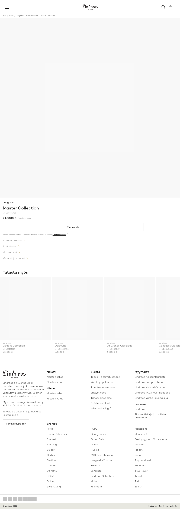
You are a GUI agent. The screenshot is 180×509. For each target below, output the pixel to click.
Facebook (163, 506)
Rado (138, 455)
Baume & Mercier (57, 434)
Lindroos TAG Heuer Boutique (152, 392)
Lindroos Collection (102, 476)
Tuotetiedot (10, 246)
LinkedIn (173, 506)
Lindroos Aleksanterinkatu (150, 376)
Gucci (94, 444)
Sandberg (140, 465)
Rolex (50, 428)
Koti (4, 15)
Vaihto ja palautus (101, 382)
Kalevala (96, 465)
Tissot (138, 476)
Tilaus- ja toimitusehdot (105, 376)
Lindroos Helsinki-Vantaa (150, 387)
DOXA (50, 476)
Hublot (95, 449)
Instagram (153, 506)
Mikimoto (96, 486)
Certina (51, 460)
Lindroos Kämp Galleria (149, 382)
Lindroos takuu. (59, 234)
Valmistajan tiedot (14, 258)
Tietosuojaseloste (101, 397)
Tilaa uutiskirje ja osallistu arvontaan (150, 416)
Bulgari (51, 449)
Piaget (139, 449)
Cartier (51, 455)
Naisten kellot (32, 15)
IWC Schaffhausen (102, 455)
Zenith (138, 486)
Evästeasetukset (100, 403)
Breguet (51, 439)
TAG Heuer (141, 470)
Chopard (52, 465)
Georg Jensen (99, 434)
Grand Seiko (98, 439)
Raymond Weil (143, 460)
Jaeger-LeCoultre (101, 460)
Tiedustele (73, 227)
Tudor (138, 481)
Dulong (51, 481)
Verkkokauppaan (16, 423)
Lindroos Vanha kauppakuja (151, 397)
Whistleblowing (100, 408)
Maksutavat (10, 252)
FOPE (94, 428)
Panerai (139, 444)
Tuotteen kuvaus (12, 240)
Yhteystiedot (98, 392)
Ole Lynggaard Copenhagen (151, 439)
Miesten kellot (55, 393)
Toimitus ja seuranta (103, 387)
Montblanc (141, 428)
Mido (94, 481)
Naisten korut (55, 382)
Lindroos (140, 409)
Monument (141, 434)
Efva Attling (54, 486)
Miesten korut (55, 398)
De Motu (52, 470)
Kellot (11, 15)
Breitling (52, 444)
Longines (20, 15)
